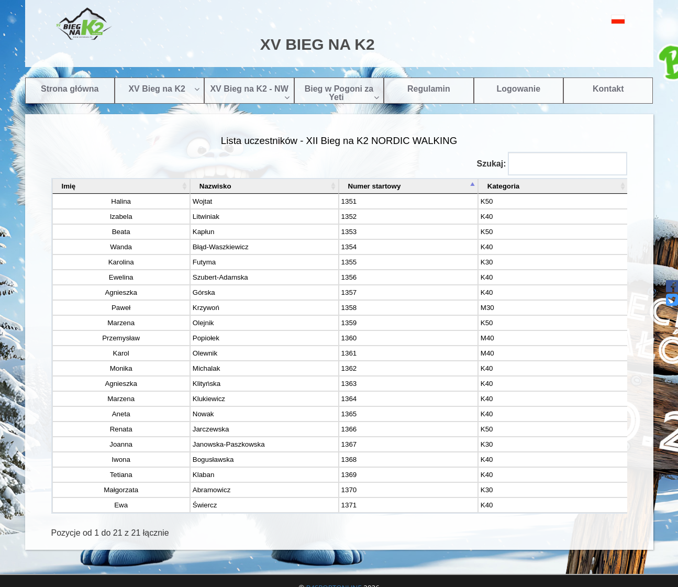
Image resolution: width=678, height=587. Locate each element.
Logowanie (519, 88)
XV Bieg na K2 (163, 88)
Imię (69, 186)
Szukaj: (551, 163)
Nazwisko (179, 186)
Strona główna (69, 88)
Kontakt (608, 88)
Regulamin (428, 88)
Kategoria (532, 186)
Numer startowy (373, 186)
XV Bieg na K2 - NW (249, 93)
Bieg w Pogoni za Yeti (342, 93)
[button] (594, 19)
